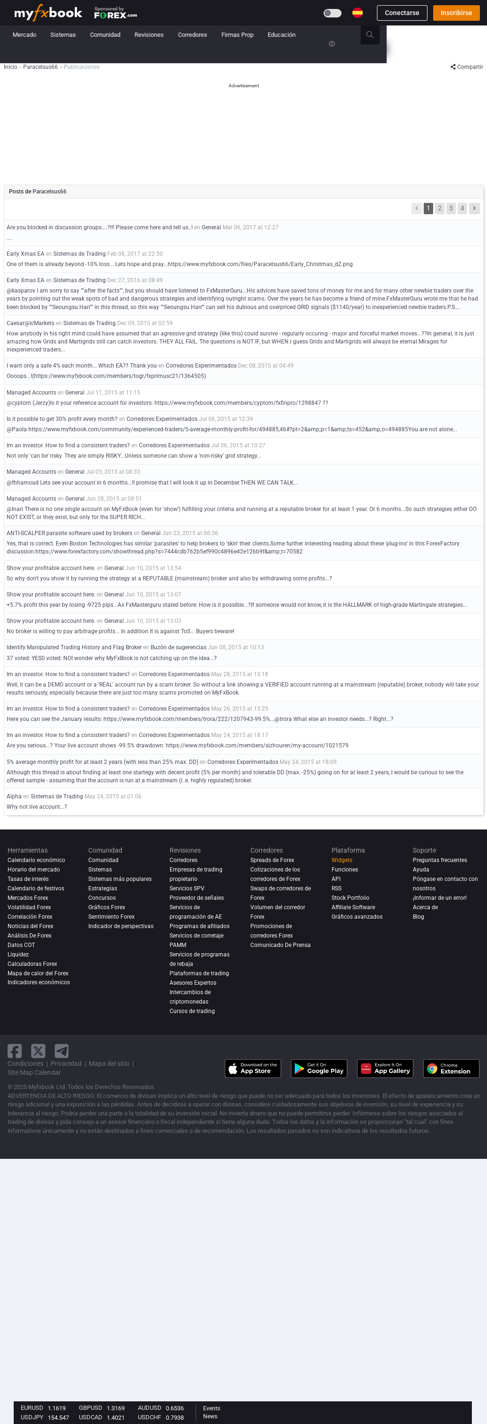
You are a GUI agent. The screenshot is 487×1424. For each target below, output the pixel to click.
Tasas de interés (28, 879)
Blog (418, 916)
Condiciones (25, 1063)
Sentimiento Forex (111, 916)
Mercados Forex (28, 898)
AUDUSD (150, 1407)
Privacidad (66, 1063)
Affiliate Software (353, 907)
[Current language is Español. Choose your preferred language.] (358, 12)
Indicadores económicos (39, 983)
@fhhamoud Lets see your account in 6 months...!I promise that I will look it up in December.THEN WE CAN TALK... (152, 482)
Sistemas (164, 34)
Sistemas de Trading (79, 254)
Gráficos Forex (106, 907)
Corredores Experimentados (201, 365)
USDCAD (91, 1417)
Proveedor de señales (197, 898)
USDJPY (32, 1417)
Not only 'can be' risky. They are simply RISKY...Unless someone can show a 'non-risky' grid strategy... (134, 455)
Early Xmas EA (25, 254)
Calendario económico (36, 860)
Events (211, 1408)
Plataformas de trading (199, 973)
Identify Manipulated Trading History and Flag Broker (75, 647)
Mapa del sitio (109, 1063)
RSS (337, 888)
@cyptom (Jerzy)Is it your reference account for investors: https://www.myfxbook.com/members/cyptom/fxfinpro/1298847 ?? (167, 403)
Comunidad (206, 34)
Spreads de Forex (272, 860)
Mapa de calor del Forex (38, 973)
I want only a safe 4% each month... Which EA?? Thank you (82, 365)
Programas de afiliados (200, 926)
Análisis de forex (29, 935)
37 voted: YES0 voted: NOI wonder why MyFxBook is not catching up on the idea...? (112, 658)
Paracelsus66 (50, 191)
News (210, 1416)
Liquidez (18, 954)
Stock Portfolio (350, 898)
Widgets (342, 860)
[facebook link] (15, 1051)
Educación (382, 34)
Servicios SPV (187, 888)
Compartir (467, 67)
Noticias (88, 34)
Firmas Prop (338, 34)
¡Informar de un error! (440, 898)
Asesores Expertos (193, 983)
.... (9, 238)
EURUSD (32, 1407)
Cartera (53, 34)
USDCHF (149, 1417)
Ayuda (421, 869)
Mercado (125, 34)
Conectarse (402, 13)
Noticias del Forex (30, 926)
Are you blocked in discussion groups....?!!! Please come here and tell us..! (100, 227)
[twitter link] (38, 1051)
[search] (476, 34)
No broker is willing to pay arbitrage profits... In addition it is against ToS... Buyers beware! (120, 631)
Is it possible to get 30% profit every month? (62, 419)
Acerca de (425, 907)
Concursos (29, 53)
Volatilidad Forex (29, 907)
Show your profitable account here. (51, 568)
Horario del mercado (34, 869)
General (211, 227)
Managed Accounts (32, 392)
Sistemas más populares (120, 879)
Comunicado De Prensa (280, 945)
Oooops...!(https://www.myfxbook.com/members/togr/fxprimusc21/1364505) (106, 376)
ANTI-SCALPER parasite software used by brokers (69, 533)
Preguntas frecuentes (440, 860)
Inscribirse (456, 13)
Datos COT (21, 945)
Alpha (14, 796)
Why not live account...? (37, 807)
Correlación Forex (30, 916)
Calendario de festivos (36, 888)
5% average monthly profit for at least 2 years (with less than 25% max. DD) (102, 762)
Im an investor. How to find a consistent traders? (68, 445)
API (336, 879)
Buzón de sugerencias (178, 647)
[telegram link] (62, 1051)
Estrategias (102, 888)
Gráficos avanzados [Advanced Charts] (357, 916)
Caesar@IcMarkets (30, 323)
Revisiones (250, 34)
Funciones (345, 869)
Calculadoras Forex (32, 964)
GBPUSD (91, 1407)
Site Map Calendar (34, 1072)
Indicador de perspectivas (121, 926)
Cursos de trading (192, 1011)
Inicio (22, 34)
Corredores (293, 34)
